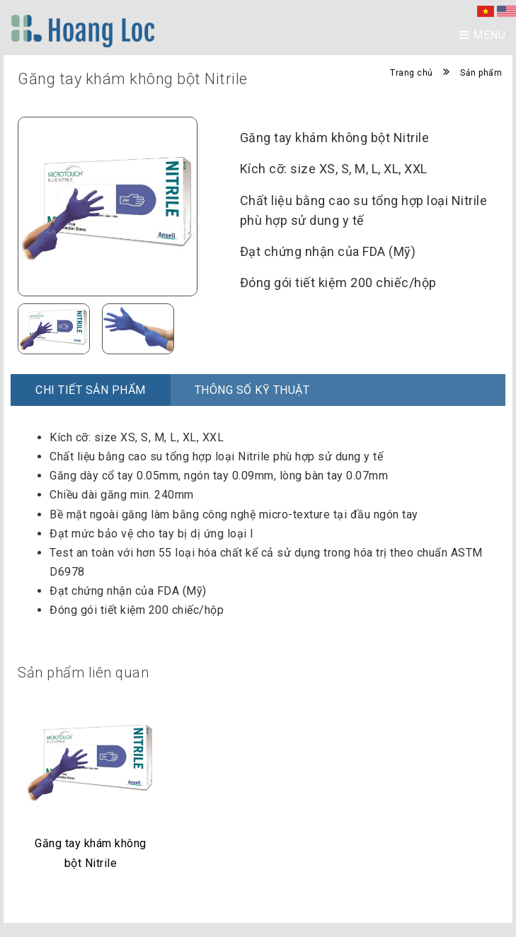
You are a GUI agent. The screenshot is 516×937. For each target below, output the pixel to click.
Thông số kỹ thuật (252, 390)
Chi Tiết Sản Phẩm (90, 390)
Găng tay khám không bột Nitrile (91, 853)
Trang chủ (411, 73)
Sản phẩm (481, 73)
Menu (482, 35)
